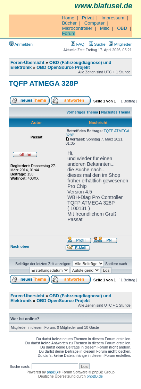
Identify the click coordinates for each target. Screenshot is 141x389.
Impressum (112, 17)
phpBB (52, 372)
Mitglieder (120, 44)
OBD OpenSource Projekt (63, 67)
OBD (122, 28)
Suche (97, 44)
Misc (104, 28)
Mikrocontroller (77, 28)
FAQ (77, 44)
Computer (94, 23)
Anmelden (21, 44)
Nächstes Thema (115, 112)
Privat (88, 17)
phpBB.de (95, 376)
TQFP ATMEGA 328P (43, 83)
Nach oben (19, 246)
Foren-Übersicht (27, 62)
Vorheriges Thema (82, 112)
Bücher (69, 23)
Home (68, 17)
